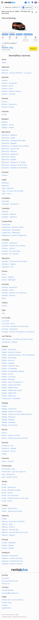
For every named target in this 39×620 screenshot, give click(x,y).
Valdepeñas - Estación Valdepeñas (14, 235)
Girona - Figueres (8, 277)
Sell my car (6, 584)
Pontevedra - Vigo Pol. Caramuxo (14, 472)
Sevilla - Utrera (7, 501)
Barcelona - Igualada (9, 143)
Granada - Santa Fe (8, 295)
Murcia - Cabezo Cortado (11, 435)
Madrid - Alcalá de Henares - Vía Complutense (18, 355)
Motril (4, 298)
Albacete (5, 70)
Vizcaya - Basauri (8, 545)
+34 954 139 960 (7, 590)
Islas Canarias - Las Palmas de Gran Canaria (17, 339)
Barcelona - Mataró (8, 157)
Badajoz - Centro (8, 125)
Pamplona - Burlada (9, 448)
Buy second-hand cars (10, 581)
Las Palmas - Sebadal (9, 342)
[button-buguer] (2, 2)
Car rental (5, 578)
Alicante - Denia (7, 86)
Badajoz (4, 122)
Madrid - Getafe (7, 374)
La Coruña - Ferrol (8, 324)
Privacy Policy (7, 602)
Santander (5, 201)
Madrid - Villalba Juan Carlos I (12, 390)
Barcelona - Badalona (9, 135)
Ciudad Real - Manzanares (11, 230)
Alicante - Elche (7, 89)
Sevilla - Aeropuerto (9, 487)
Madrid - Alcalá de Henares (11, 352)
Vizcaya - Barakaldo (9, 543)
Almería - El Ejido (8, 107)
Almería (4, 102)
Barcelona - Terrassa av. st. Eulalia (13, 162)
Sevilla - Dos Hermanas (10, 495)
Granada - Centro (8, 290)
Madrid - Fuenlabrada (9, 369)
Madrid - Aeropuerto (9, 349)
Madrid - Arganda (8, 363)
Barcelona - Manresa (9, 151)
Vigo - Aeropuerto (8, 474)
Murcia (4, 433)
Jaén (3, 313)
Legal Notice (6, 608)
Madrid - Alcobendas (9, 358)
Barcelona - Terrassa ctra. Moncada (14, 165)
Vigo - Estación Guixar (9, 477)
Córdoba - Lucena (8, 248)
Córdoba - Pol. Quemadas (11, 251)
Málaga (4, 406)
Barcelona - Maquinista (10, 154)
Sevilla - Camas (7, 493)
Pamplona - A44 (7, 446)
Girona (4, 274)
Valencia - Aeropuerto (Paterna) (13, 521)
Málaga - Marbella (8, 420)
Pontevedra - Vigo (8, 469)
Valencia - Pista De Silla (10, 530)
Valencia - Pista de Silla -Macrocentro (15, 532)
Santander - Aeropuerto (10, 204)
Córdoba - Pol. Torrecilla (10, 254)
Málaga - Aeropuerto (9, 409)
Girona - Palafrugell (8, 280)
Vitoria (4, 63)
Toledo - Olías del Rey (9, 508)
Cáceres (4, 175)
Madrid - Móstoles (8, 379)
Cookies (4, 605)
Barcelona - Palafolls (9, 160)
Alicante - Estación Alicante (11, 91)
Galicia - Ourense (8, 461)
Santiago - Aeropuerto (10, 329)
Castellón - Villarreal (9, 214)
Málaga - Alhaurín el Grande (11, 411)
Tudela (4, 454)
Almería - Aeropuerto (9, 104)
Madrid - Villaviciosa (9, 396)
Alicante (4, 80)
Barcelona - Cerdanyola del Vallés (13, 140)
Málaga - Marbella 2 (9, 422)
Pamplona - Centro (8, 451)
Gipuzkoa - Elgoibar (9, 264)
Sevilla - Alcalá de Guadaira (11, 490)
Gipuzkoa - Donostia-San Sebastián (14, 261)
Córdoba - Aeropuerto (9, 243)
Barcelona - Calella (8, 138)
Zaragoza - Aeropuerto (10, 556)
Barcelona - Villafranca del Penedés (14, 168)
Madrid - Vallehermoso (10, 388)
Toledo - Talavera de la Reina (12, 511)
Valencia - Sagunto (8, 535)
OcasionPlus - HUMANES (11, 398)
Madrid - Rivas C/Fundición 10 (12, 382)
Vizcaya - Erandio (8, 548)
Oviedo (4, 114)
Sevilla (4, 485)
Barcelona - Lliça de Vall (10, 149)
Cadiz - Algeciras (7, 188)
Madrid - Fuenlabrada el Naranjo (13, 371)
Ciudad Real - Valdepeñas (11, 233)
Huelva (4, 306)
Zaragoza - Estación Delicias (12, 564)
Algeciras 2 (5, 183)
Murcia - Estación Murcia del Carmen (15, 438)
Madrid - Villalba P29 (9, 393)
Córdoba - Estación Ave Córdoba (13, 246)
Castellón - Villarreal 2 (9, 217)
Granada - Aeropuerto (9, 287)
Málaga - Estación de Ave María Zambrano (17, 414)
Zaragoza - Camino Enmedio (12, 558)
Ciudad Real (6, 224)
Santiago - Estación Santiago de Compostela (18, 332)
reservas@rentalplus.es (10, 593)
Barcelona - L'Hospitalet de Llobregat (15, 146)
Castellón (5, 211)
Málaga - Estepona (8, 417)
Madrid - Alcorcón (8, 360)
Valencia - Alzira (7, 524)
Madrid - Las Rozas (8, 377)
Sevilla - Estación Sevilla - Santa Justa (15, 498)
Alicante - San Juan (8, 94)
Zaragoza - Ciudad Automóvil (12, 561)
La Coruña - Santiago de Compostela (15, 326)
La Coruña (5, 321)
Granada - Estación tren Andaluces (14, 293)
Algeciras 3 (5, 185)
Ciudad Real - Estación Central (12, 227)
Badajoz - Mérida (8, 127)
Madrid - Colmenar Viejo (10, 366)
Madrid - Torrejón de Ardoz (11, 385)
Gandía (4, 519)
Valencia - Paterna (8, 527)
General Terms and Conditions (12, 600)
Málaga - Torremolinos (10, 425)
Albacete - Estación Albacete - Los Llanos (17, 73)
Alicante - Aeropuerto (9, 83)
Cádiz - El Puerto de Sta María (12, 191)
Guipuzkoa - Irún (8, 267)
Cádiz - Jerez (6, 194)
